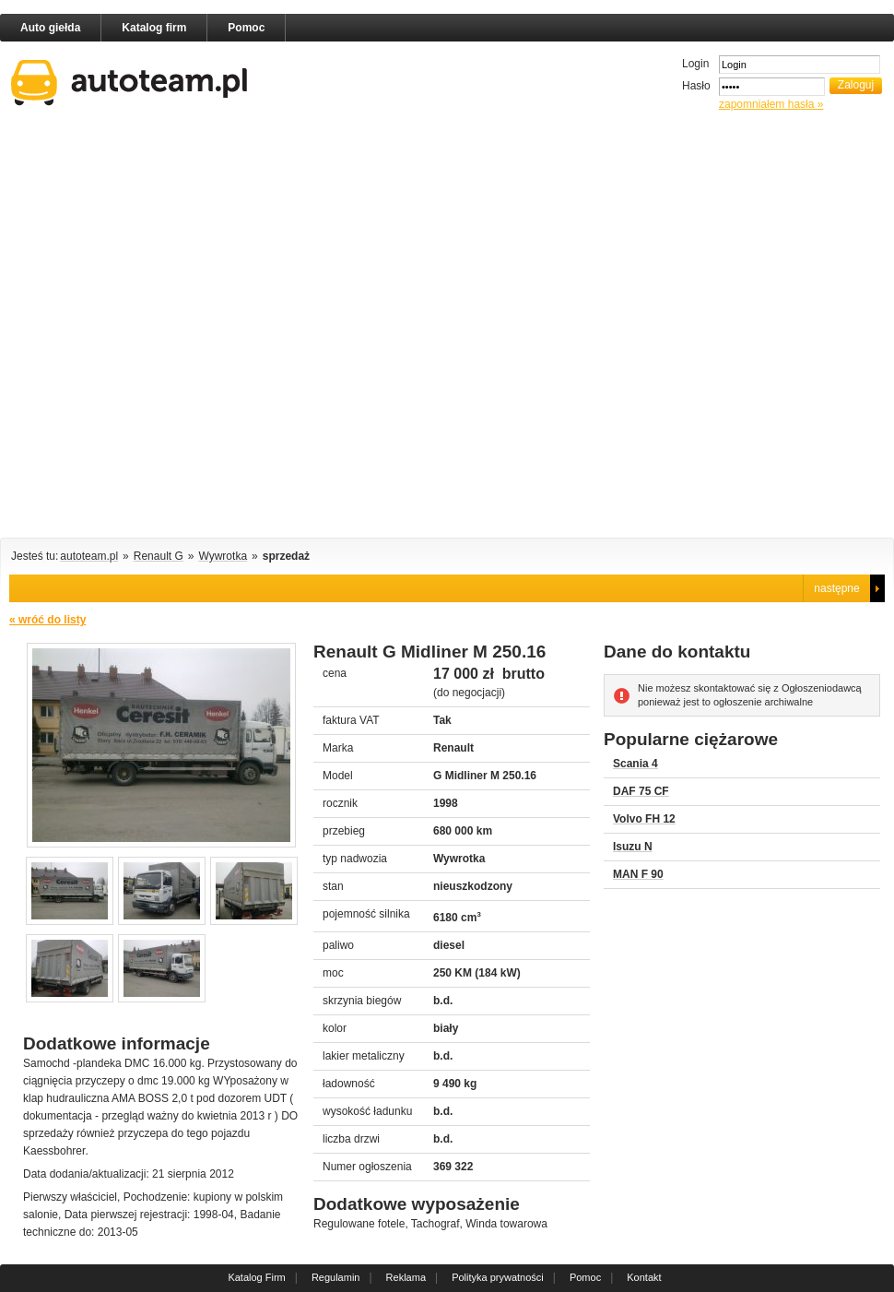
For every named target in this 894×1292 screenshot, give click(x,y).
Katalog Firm (256, 1277)
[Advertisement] (204, 328)
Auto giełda (50, 27)
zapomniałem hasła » (771, 104)
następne (836, 588)
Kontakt (644, 1277)
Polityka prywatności (498, 1277)
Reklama (406, 1277)
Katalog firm (154, 27)
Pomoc (246, 27)
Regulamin (336, 1277)
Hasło (696, 85)
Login (695, 63)
